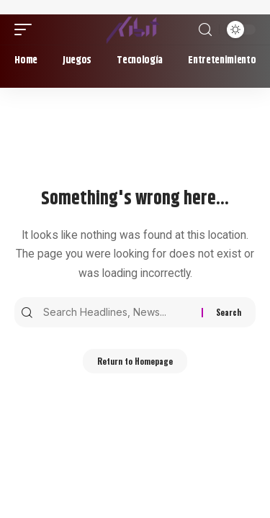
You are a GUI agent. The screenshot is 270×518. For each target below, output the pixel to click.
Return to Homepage (135, 361)
